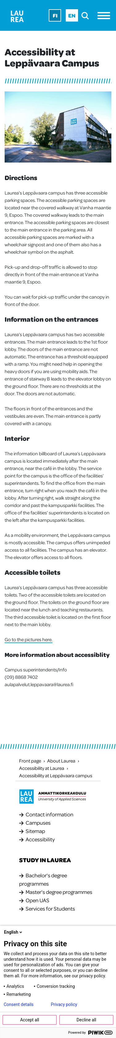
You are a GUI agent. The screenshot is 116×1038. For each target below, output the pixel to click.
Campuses (38, 822)
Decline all (86, 1019)
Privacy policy (64, 1004)
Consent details (19, 1004)
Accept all (29, 1019)
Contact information (49, 814)
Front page (30, 761)
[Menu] (105, 15)
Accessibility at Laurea (41, 768)
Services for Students (50, 908)
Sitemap (35, 830)
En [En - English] (72, 15)
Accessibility (40, 839)
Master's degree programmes (59, 891)
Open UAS (37, 900)
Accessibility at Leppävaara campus (55, 775)
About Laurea (61, 761)
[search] (87, 15)
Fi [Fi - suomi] (55, 15)
